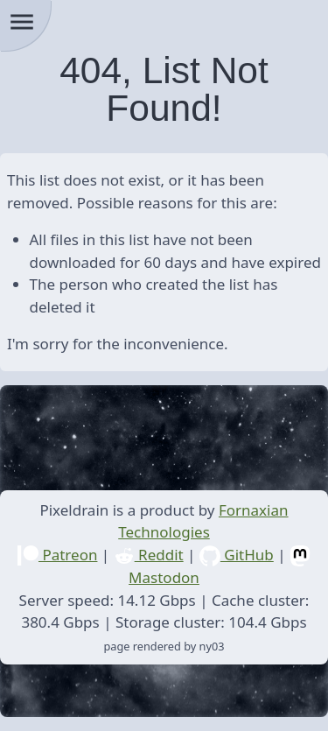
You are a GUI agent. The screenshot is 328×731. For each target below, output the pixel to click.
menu (22, 22)
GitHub (236, 555)
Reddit (149, 555)
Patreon (57, 555)
